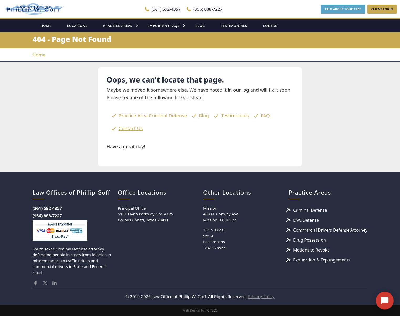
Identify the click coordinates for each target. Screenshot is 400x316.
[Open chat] (385, 295)
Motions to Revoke (311, 250)
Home (39, 55)
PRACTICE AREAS (118, 25)
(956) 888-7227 (204, 9)
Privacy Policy (261, 296)
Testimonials (235, 115)
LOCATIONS (77, 25)
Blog (204, 115)
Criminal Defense (310, 210)
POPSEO (211, 310)
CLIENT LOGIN (382, 9)
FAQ (265, 115)
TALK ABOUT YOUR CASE (343, 9)
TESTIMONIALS (234, 25)
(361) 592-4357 (162, 9)
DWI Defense (306, 220)
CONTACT (271, 25)
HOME (45, 25)
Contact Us (131, 128)
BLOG (200, 25)
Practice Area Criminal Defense (153, 115)
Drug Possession (309, 240)
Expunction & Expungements (321, 260)
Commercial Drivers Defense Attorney (330, 230)
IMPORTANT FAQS (163, 25)
